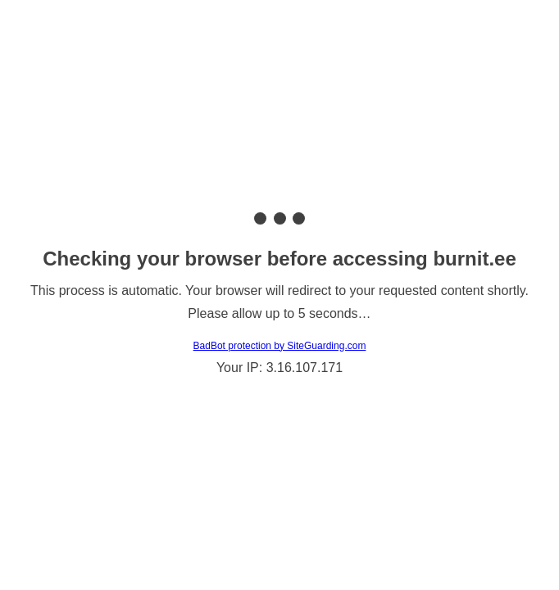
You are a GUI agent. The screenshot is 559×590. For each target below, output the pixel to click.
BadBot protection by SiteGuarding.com (279, 346)
